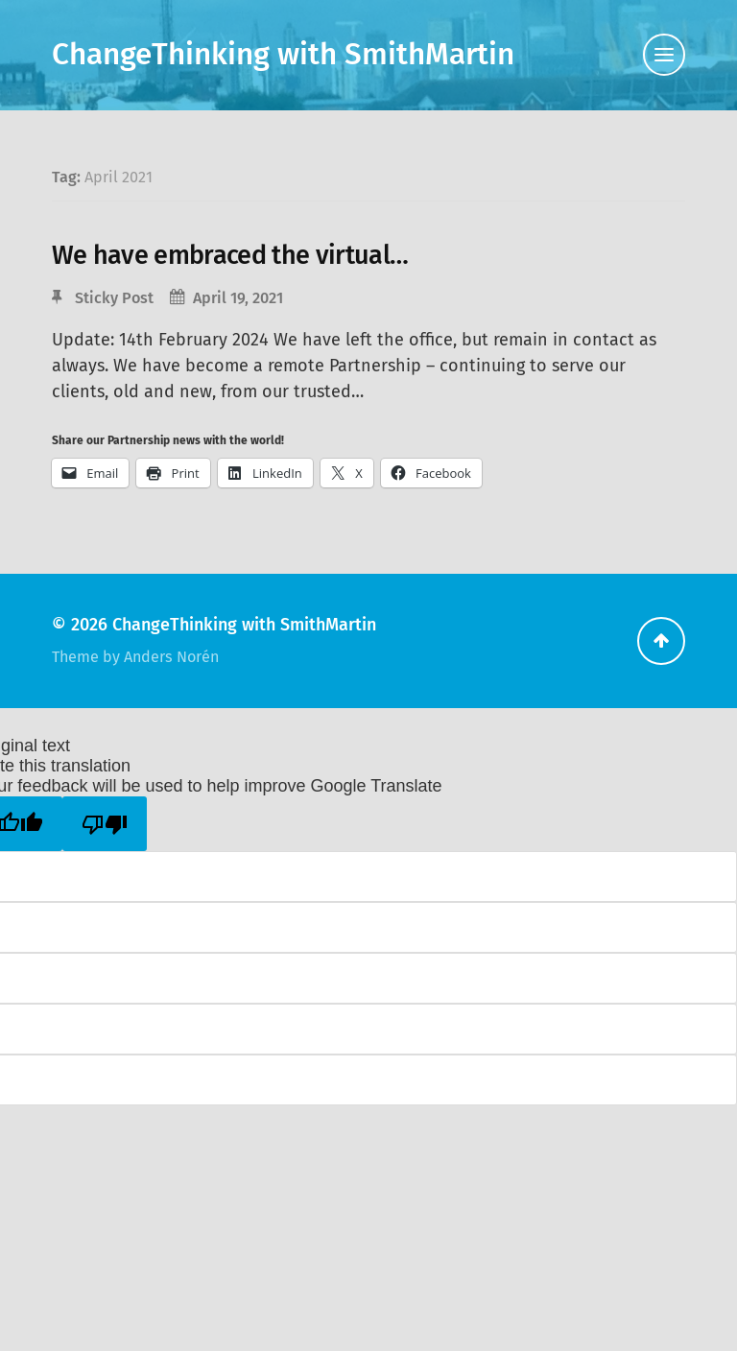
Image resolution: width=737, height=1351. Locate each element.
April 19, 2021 (238, 298)
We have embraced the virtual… (230, 255)
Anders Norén (171, 657)
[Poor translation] (104, 823)
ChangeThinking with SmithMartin (283, 54)
